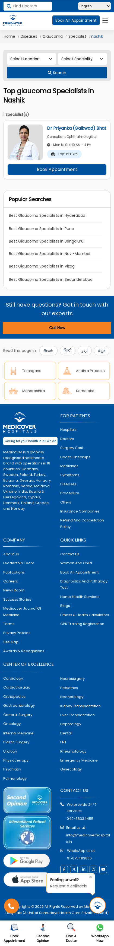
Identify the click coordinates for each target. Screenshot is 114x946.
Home (9, 36)
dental (66, 733)
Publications (14, 572)
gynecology (71, 769)
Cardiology (13, 678)
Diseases (29, 36)
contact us (70, 554)
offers (65, 502)
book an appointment (79, 572)
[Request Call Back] (98, 905)
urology (10, 751)
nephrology (70, 724)
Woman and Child (76, 563)
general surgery (17, 714)
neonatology (71, 696)
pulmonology (15, 778)
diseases (68, 484)
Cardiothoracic (16, 687)
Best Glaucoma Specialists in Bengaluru (46, 241)
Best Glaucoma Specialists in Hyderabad (47, 215)
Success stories (17, 599)
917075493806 (79, 858)
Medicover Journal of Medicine (22, 611)
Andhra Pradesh (82, 371)
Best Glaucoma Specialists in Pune (41, 228)
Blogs (65, 605)
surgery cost (71, 447)
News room (13, 590)
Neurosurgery (72, 678)
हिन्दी (67, 350)
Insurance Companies (80, 511)
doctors (67, 438)
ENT (63, 742)
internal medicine (18, 733)
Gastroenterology (19, 705)
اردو (85, 350)
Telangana (24, 371)
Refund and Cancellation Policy (82, 523)
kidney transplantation (80, 706)
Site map (10, 642)
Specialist (77, 36)
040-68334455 (80, 818)
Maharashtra (26, 391)
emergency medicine (79, 760)
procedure (69, 493)
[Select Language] (94, 6)
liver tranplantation (77, 715)
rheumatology (73, 751)
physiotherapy (15, 760)
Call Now (57, 327)
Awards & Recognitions (23, 651)
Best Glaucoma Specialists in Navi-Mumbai (49, 253)
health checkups (75, 457)
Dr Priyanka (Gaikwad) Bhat (76, 128)
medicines (69, 466)
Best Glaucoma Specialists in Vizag (42, 266)
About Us (11, 554)
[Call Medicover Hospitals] (11, 906)
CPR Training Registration (82, 623)
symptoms (69, 474)
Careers (10, 581)
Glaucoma (53, 36)
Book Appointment (57, 169)
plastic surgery (16, 742)
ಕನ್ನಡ (101, 350)
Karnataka (77, 391)
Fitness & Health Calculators (84, 614)
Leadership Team (18, 563)
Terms (8, 623)
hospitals (68, 429)
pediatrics (69, 687)
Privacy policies (16, 632)
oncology (12, 723)
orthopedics (14, 696)
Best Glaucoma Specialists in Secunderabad (51, 279)
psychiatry (12, 769)
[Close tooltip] (89, 876)
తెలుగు (48, 350)
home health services (79, 596)
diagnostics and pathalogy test (83, 584)
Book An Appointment (76, 20)
